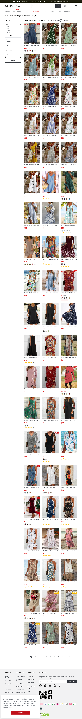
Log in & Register (20, 676)
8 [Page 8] (58, 656)
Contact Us (30, 676)
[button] (13, 24)
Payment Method (20, 689)
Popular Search (9, 692)
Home (6, 16)
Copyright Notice (9, 683)
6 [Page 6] (50, 656)
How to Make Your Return (30, 682)
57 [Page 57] (70, 656)
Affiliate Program (20, 692)
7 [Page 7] (54, 656)
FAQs (28, 691)
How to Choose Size (31, 687)
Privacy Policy (8, 681)
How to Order (30, 679)
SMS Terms (8, 689)
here (14, 705)
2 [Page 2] (35, 656)
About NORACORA (8, 677)
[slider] (5, 57)
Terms (6, 686)
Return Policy (19, 683)
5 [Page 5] (46, 656)
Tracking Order (20, 686)
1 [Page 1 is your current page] (31, 656)
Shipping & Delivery (19, 680)
